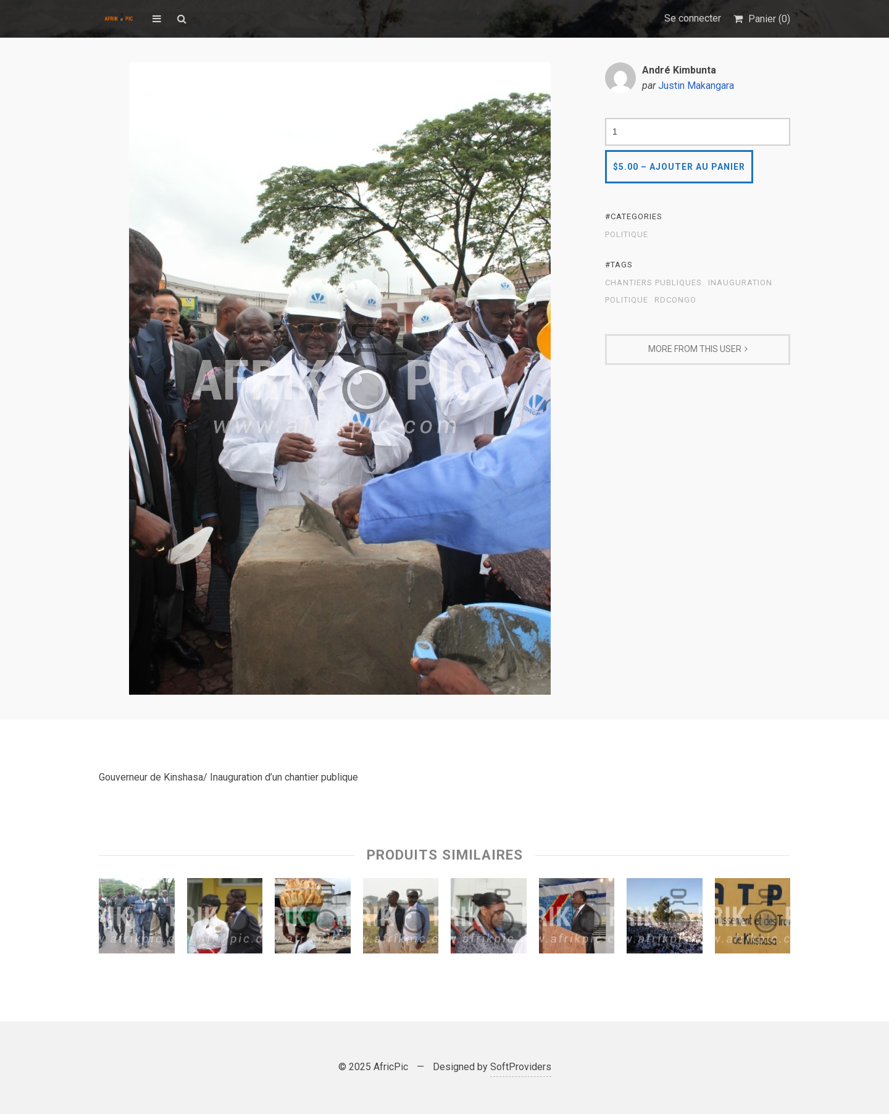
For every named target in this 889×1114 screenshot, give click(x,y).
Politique (626, 234)
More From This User (694, 349)
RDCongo (675, 300)
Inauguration (740, 282)
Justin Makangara (696, 85)
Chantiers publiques (653, 282)
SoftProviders (520, 1067)
